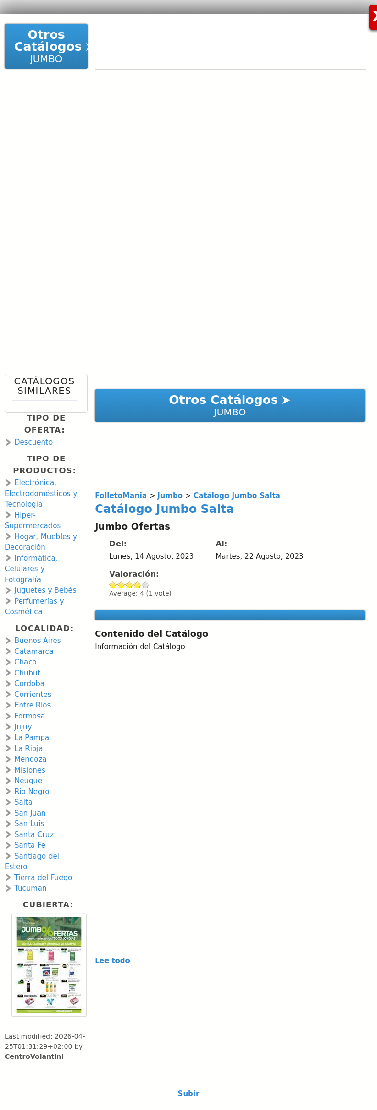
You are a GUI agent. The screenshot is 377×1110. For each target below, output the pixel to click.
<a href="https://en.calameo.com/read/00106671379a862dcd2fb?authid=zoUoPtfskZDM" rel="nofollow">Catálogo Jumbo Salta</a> (230, 225)
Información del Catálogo (140, 646)
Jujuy (23, 727)
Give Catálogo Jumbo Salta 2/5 (121, 584)
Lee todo (112, 961)
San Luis (29, 823)
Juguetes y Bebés (45, 590)
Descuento (33, 442)
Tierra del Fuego (43, 877)
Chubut (27, 673)
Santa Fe (29, 845)
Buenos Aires (37, 640)
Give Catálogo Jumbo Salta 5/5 (146, 584)
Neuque (28, 780)
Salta (23, 802)
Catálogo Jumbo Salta (164, 509)
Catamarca (34, 651)
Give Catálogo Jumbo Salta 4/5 (137, 584)
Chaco (25, 662)
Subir (189, 1093)
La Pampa (31, 737)
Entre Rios (32, 705)
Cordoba (29, 683)
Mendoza (30, 759)
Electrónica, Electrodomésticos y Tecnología (41, 494)
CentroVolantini (34, 1056)
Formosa (29, 716)
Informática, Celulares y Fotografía (31, 569)
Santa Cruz (34, 834)
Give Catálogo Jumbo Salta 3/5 (129, 584)
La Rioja (28, 748)
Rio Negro (32, 791)
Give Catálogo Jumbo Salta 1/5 (113, 584)
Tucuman (30, 888)
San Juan (30, 813)
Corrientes (33, 694)
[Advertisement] (221, 38)
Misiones (29, 770)
